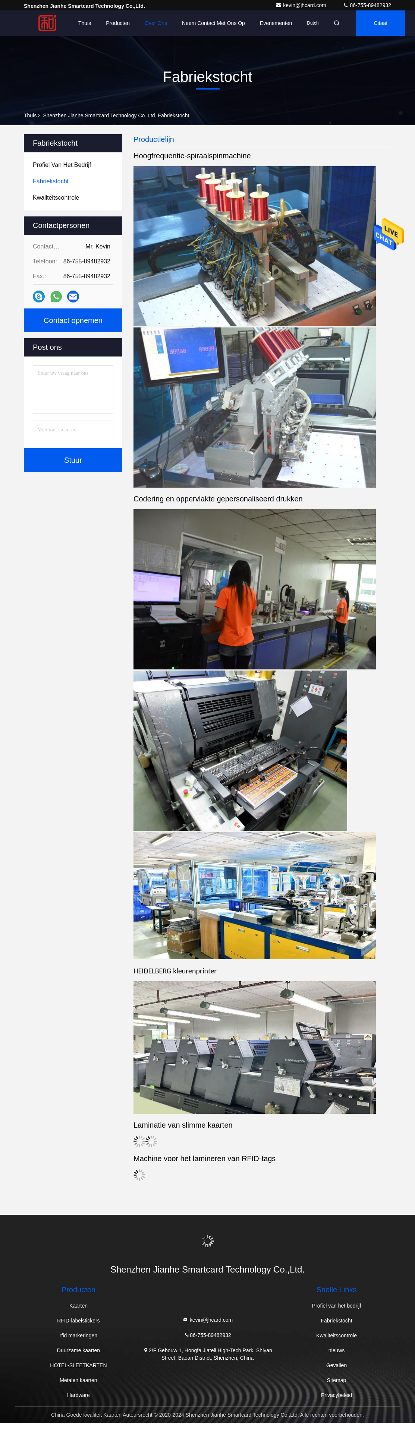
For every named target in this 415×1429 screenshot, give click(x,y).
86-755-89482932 (367, 5)
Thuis (84, 23)
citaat (381, 23)
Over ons (156, 23)
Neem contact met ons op (213, 23)
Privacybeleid (336, 1395)
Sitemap (336, 1380)
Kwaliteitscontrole (336, 1335)
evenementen (276, 23)
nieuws (336, 1350)
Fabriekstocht (336, 1321)
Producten (118, 23)
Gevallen (336, 1365)
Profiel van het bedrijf (336, 1306)
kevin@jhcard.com (301, 5)
